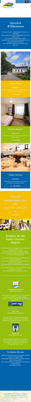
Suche (24, 395)
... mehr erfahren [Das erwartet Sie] (15, 140)
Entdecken (25, 394)
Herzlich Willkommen (8, 394)
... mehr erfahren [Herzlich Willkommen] (15, 94)
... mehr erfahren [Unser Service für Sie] (15, 185)
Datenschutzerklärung (16, 395)
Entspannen (18, 394)
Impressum (7, 395)
